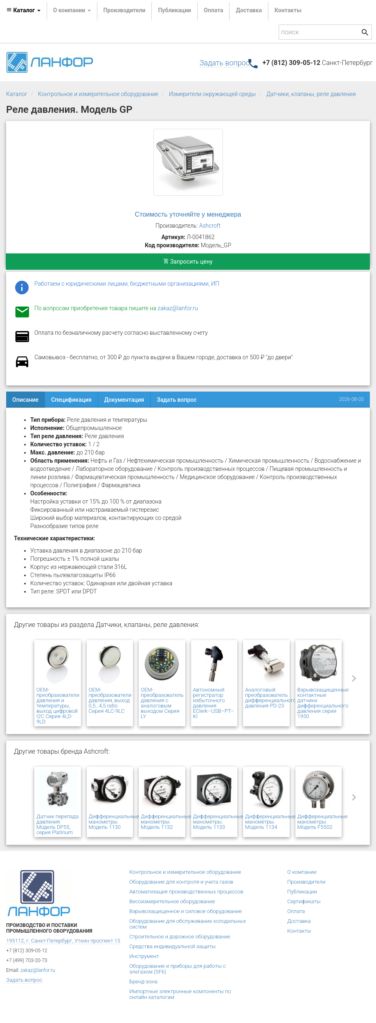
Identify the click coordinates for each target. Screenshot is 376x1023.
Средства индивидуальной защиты (172, 946)
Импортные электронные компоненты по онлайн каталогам (180, 994)
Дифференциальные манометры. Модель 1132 (166, 821)
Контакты (288, 10)
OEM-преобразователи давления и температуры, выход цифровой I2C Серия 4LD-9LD (57, 706)
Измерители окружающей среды (212, 94)
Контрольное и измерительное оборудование (98, 94)
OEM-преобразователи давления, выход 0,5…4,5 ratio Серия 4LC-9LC (110, 700)
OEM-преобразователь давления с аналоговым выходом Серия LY (162, 703)
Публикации (174, 10)
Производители (125, 10)
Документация (124, 399)
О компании (302, 872)
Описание (25, 399)
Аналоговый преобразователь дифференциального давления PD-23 (270, 698)
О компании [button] (72, 10)
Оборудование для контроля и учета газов (181, 882)
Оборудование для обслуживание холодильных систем (187, 924)
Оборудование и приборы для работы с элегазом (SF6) (177, 969)
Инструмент (144, 956)
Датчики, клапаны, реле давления (311, 94)
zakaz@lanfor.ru (178, 308)
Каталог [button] (23, 10)
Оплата (213, 10)
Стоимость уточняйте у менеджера (188, 214)
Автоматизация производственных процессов (186, 892)
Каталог (16, 94)
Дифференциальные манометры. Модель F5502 (322, 821)
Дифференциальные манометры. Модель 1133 (218, 821)
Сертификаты (304, 901)
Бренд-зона (143, 981)
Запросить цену (188, 261)
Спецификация (71, 399)
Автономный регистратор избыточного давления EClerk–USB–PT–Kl (213, 703)
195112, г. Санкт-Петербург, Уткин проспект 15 (63, 941)
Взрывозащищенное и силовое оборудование (185, 911)
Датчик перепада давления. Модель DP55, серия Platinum (57, 824)
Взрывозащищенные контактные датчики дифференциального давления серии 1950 (323, 703)
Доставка (248, 10)
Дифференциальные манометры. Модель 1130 (114, 821)
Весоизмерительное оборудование (172, 901)
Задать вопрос (225, 62)
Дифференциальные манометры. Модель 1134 (270, 821)
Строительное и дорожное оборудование (179, 936)
